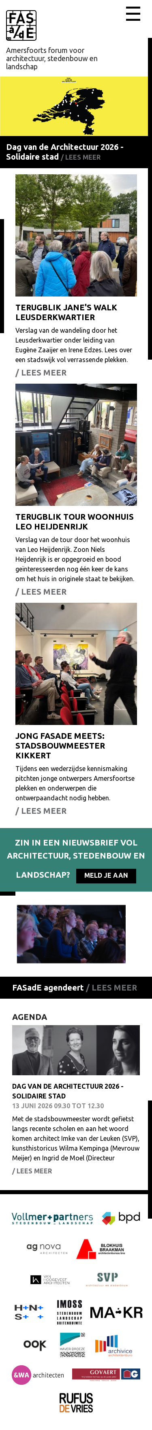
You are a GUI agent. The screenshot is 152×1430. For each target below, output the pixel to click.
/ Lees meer (81, 157)
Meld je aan (106, 875)
